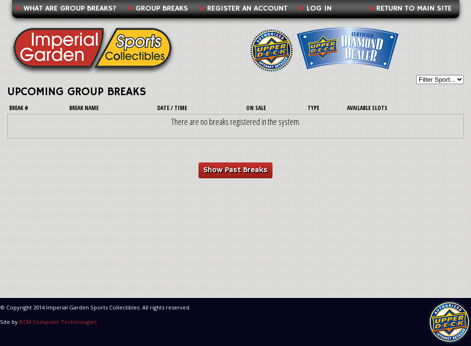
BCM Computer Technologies (58, 321)
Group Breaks (162, 8)
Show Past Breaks (235, 170)
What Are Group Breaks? (70, 8)
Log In (319, 8)
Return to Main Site (414, 8)
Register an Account (247, 8)
